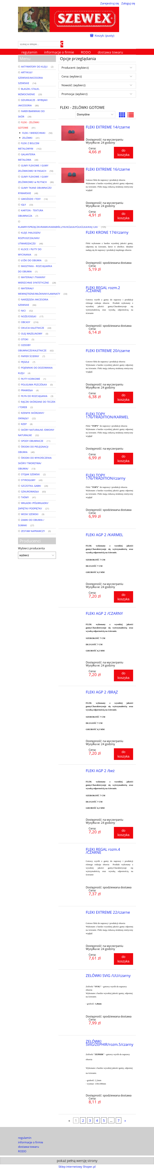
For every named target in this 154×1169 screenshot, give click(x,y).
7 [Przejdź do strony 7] (118, 1120)
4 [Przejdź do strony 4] (97, 1120)
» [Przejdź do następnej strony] (125, 1120)
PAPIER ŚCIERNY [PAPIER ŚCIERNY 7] (30, 356)
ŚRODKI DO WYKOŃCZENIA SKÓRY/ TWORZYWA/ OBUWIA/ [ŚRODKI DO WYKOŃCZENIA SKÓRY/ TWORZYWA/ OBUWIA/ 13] (35, 463)
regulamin (24, 1138)
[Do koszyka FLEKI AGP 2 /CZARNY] (123, 675)
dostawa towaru (28, 1147)
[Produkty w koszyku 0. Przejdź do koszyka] (102, 35)
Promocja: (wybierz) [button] (74, 94)
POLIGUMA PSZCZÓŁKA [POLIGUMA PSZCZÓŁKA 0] (34, 384)
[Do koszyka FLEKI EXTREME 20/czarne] (123, 397)
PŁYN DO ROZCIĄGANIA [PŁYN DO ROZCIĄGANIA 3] (34, 396)
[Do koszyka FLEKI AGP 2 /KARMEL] (123, 597)
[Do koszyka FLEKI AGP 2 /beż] (123, 832)
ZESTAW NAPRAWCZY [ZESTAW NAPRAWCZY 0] (33, 531)
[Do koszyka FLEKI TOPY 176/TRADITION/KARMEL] (123, 458)
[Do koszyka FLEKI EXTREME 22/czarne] (123, 959)
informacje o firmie (30, 1142)
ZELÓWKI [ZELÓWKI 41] (27, 137)
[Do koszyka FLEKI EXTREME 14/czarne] (123, 152)
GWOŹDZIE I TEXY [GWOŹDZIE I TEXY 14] (31, 198)
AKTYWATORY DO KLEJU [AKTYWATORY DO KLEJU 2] (34, 66)
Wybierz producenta (31, 548)
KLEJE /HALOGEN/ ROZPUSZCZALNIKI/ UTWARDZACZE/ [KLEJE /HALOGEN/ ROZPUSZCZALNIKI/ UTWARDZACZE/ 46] (29, 238)
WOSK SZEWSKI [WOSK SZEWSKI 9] (29, 514)
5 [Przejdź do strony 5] (104, 1120)
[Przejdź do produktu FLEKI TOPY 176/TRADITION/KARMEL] (72, 415)
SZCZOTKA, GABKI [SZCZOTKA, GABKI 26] (31, 485)
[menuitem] (29, 52)
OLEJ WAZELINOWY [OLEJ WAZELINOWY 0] (31, 333)
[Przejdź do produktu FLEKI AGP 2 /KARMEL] (72, 535)
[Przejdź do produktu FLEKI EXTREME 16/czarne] (72, 175)
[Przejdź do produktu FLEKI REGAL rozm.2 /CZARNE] (72, 288)
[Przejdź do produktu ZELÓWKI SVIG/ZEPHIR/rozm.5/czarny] (72, 1042)
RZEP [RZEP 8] (24, 424)
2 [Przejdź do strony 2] (83, 1120)
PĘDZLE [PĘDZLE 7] (25, 362)
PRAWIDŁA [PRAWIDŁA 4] (27, 390)
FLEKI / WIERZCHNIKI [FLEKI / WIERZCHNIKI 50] (33, 133)
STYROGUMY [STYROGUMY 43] (28, 480)
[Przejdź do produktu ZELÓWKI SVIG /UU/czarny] (72, 976)
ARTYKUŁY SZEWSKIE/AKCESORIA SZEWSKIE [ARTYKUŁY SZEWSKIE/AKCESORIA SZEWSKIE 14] (30, 78)
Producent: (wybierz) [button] (75, 68)
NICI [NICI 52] (23, 310)
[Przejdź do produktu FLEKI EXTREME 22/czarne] (72, 913)
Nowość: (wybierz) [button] (73, 85)
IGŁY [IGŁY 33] (23, 204)
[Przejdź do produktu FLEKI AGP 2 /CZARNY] (72, 614)
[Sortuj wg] (95, 114)
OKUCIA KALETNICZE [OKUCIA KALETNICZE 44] (32, 327)
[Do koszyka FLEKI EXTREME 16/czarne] (123, 216)
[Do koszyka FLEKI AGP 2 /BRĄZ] (123, 754)
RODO (22, 1151)
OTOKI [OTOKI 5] (24, 339)
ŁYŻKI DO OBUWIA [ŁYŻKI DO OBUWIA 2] (31, 260)
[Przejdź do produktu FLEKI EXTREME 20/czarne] (72, 351)
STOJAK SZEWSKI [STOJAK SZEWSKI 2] (30, 474)
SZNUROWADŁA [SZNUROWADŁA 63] (30, 491)
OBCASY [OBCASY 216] (25, 322)
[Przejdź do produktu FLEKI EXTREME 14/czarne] (72, 133)
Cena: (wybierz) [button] (71, 76)
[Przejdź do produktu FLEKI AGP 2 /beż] (72, 771)
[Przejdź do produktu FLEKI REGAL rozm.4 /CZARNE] (72, 850)
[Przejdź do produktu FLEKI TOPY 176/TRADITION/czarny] (72, 476)
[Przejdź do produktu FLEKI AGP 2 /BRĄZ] (72, 693)
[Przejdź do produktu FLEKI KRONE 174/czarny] (72, 233)
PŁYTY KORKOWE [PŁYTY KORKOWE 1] (30, 378)
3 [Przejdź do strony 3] (90, 1120)
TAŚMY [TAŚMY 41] (25, 497)
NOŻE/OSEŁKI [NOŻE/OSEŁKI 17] (28, 316)
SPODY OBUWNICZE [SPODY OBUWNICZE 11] (32, 440)
